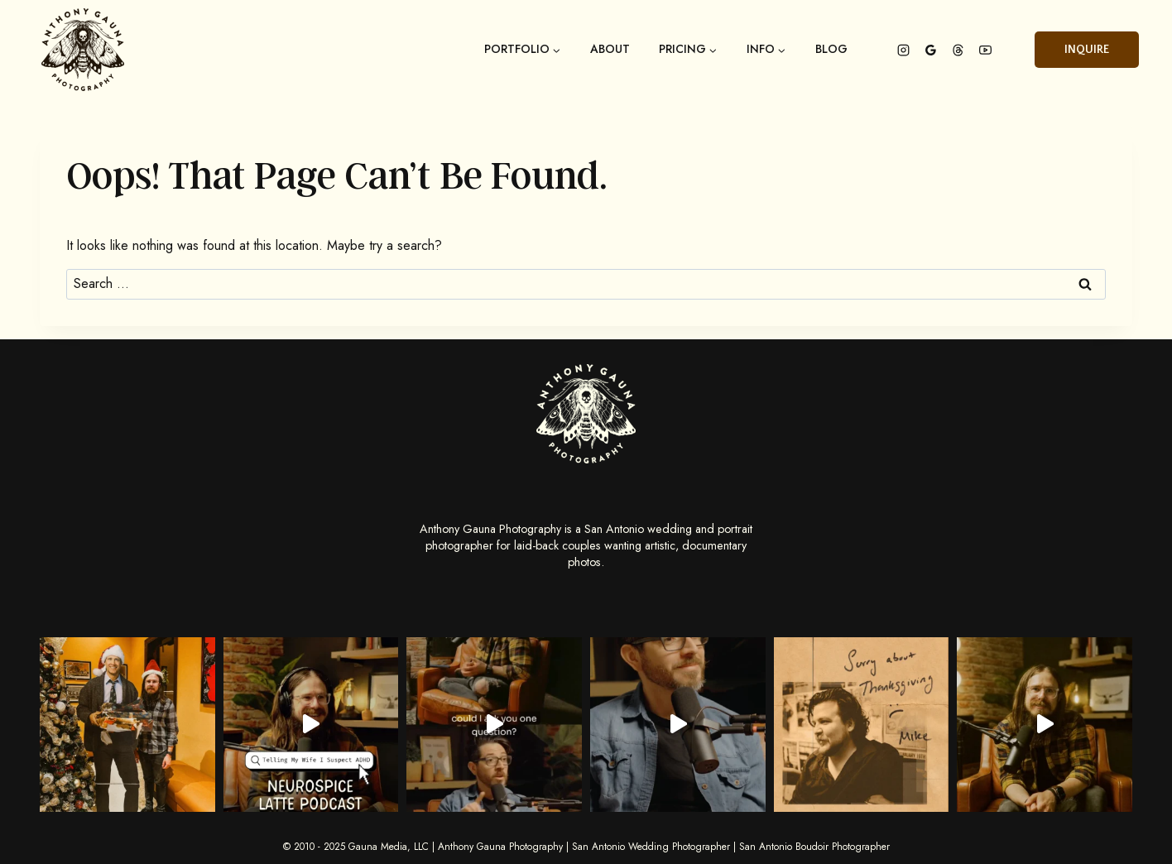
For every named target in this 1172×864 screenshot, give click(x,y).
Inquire (1086, 49)
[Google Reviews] (930, 49)
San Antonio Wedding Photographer (651, 846)
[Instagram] (903, 49)
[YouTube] (985, 49)
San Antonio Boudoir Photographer (814, 846)
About (610, 49)
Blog (831, 49)
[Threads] (957, 49)
